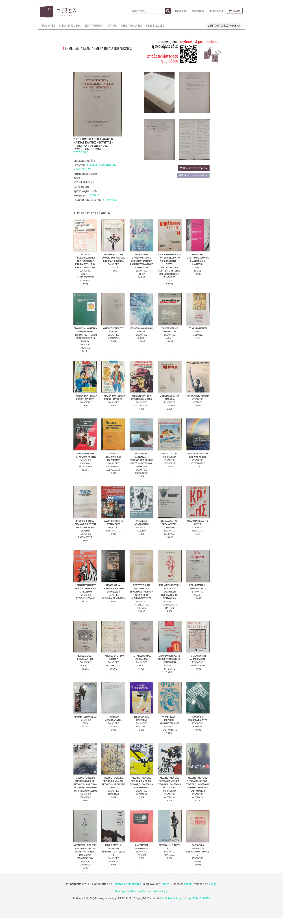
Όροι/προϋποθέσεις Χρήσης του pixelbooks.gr (141, 891)
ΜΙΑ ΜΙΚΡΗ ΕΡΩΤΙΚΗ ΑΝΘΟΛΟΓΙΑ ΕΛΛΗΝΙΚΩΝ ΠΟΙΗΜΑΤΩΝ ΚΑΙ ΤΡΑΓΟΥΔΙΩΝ (169, 592)
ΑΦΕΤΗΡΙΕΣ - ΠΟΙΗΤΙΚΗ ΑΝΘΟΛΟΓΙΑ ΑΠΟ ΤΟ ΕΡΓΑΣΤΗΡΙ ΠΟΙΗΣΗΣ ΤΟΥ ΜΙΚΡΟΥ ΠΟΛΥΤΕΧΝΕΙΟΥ (85, 852)
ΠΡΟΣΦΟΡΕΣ (47, 25)
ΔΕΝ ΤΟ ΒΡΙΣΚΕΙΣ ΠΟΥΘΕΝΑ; (224, 25)
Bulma (188, 884)
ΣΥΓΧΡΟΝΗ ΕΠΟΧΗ (85, 598)
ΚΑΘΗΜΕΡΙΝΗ (198, 665)
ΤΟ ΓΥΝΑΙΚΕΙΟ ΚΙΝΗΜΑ (197, 396)
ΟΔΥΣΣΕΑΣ (141, 726)
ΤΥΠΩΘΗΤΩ (169, 669)
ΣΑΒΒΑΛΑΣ (169, 534)
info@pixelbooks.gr (171, 898)
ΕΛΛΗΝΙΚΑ (110, 199)
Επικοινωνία (216, 10)
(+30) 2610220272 (199, 898)
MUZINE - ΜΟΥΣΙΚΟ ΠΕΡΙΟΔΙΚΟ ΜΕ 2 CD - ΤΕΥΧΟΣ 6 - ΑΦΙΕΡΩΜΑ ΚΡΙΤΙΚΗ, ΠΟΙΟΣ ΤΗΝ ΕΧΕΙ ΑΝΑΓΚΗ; (197, 784)
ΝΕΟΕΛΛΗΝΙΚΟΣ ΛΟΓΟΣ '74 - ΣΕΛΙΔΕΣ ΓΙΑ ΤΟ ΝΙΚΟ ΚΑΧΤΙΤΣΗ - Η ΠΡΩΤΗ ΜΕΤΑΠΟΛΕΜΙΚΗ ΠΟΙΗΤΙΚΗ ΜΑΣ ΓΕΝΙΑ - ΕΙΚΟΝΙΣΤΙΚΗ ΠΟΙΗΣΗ (169, 264)
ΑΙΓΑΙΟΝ (113, 726)
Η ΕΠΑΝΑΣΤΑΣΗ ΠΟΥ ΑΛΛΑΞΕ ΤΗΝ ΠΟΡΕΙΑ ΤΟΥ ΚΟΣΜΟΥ (85, 588)
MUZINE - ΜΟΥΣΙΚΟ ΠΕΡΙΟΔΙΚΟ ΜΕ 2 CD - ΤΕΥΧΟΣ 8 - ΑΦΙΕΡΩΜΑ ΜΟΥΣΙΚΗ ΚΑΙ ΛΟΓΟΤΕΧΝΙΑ (169, 784)
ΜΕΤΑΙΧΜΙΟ (198, 530)
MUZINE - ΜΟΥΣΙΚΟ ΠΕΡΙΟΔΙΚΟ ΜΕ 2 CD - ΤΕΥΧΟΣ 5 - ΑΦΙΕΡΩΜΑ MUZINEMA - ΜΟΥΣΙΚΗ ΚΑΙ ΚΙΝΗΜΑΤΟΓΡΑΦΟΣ (85, 784)
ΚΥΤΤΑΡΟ (197, 402)
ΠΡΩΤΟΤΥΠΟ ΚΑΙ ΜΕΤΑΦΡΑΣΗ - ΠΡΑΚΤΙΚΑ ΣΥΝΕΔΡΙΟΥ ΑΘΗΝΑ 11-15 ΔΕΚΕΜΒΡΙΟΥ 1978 (141, 592)
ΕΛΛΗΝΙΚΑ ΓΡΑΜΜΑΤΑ (113, 598)
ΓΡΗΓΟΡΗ (141, 274)
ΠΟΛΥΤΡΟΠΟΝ (113, 665)
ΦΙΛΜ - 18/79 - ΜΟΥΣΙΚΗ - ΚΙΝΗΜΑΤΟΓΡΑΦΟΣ (169, 720)
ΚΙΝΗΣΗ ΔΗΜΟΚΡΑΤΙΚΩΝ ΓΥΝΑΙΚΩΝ (85, 277)
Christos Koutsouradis (127, 884)
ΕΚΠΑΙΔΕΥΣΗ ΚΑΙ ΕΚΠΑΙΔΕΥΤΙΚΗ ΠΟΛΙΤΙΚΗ (169, 524)
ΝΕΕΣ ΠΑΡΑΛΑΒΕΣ (131, 25)
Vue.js (213, 884)
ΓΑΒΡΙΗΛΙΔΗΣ (113, 338)
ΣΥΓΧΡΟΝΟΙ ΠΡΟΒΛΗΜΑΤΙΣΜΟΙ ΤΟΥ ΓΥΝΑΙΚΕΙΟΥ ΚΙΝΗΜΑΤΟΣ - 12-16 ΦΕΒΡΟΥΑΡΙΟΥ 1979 (85, 261)
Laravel (165, 884)
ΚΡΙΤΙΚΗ (142, 338)
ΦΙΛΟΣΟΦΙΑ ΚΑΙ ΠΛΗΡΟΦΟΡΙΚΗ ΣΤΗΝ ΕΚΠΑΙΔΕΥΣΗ (113, 588)
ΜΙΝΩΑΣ (170, 280)
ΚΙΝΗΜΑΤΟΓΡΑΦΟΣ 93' (85, 717)
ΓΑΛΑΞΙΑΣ (141, 855)
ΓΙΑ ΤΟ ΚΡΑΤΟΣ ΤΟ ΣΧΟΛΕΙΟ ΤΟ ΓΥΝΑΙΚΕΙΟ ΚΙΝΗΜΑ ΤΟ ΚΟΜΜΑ (113, 257)
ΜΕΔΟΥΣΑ (198, 335)
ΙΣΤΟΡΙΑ (94, 195)
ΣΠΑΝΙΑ (112, 25)
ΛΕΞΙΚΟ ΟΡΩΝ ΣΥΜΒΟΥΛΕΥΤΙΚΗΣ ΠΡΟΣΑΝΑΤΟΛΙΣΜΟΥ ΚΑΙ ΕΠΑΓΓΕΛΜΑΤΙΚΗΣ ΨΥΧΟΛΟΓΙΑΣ (141, 261)
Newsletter (181, 10)
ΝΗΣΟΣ (197, 271)
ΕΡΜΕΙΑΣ (197, 726)
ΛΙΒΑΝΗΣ (85, 348)
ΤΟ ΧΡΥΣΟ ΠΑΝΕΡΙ (197, 328)
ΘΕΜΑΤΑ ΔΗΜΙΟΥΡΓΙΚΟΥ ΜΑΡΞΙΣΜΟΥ (113, 456)
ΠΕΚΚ (85, 723)
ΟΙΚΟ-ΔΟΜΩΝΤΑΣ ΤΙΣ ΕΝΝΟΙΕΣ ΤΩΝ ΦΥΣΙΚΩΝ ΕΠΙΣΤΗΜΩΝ (169, 659)
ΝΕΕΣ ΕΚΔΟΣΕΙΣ (155, 25)
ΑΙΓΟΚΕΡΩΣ (169, 463)
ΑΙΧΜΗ (169, 338)
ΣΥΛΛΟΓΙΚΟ (81, 152)
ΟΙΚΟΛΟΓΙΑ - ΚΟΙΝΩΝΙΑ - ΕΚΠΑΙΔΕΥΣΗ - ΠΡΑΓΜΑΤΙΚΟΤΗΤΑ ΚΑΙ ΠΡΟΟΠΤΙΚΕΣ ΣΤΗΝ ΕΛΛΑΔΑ (85, 335)
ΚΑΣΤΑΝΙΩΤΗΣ (141, 405)
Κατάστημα (198, 10)
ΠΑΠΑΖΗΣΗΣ (141, 473)
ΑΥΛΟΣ (197, 861)
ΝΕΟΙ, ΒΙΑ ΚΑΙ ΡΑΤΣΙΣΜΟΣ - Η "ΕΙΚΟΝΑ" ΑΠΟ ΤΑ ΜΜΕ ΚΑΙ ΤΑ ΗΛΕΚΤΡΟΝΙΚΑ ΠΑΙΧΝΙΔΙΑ (141, 460)
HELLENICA (141, 530)
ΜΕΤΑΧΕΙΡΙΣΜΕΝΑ (69, 25)
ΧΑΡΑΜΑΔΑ (85, 797)
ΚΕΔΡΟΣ (198, 595)
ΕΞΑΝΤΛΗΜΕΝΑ (94, 25)
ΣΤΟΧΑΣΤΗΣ (113, 267)
